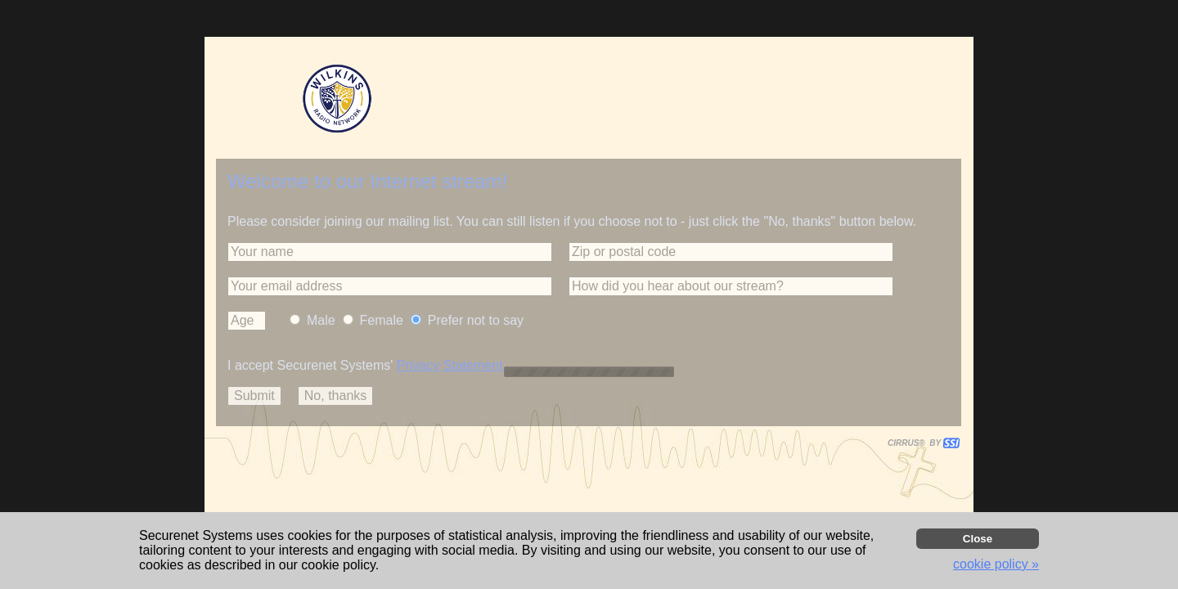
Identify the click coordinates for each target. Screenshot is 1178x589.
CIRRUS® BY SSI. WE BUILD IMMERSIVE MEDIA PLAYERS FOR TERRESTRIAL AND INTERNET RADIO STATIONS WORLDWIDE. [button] (916, 442)
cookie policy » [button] (996, 564)
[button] (389, 252)
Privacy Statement (450, 365)
